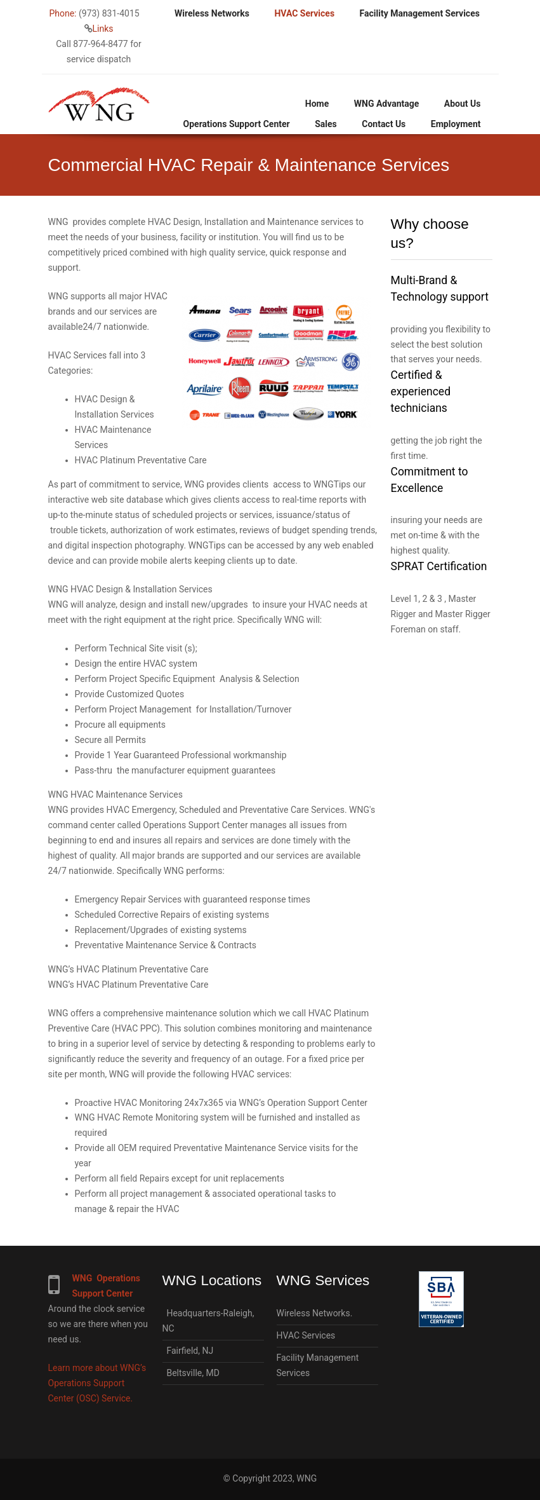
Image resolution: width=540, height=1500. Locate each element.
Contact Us (383, 124)
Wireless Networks (212, 13)
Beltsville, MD (191, 1373)
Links (103, 29)
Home (317, 104)
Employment (456, 124)
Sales (326, 124)
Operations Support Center (236, 124)
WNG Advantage (386, 104)
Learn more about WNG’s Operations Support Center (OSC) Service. (97, 1383)
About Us (462, 104)
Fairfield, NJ (188, 1351)
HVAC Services (304, 13)
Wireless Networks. (315, 1313)
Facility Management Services (420, 13)
